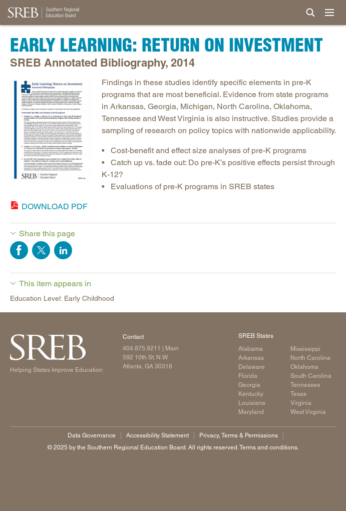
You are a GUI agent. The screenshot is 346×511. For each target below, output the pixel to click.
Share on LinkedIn (63, 250)
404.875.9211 (142, 348)
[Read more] (51, 131)
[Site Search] (310, 13)
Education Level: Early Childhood (62, 298)
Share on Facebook (19, 250)
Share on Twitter (41, 250)
